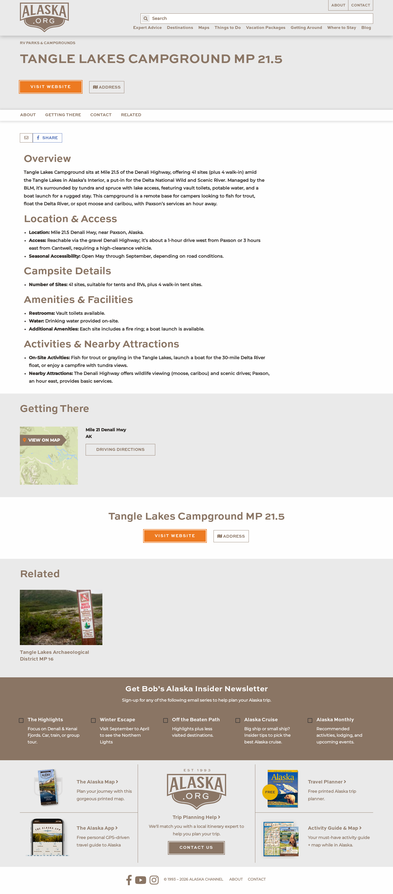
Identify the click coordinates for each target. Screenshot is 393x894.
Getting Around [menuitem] (306, 28)
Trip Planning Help (196, 817)
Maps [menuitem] (203, 28)
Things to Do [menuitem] (228, 28)
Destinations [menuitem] (180, 28)
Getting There (63, 115)
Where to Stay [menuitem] (341, 28)
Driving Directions (120, 450)
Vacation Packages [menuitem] (265, 28)
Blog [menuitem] (366, 28)
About (338, 5)
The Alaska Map (97, 782)
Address (107, 87)
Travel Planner (327, 782)
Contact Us (196, 848)
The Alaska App (97, 828)
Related (131, 115)
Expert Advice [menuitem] (147, 28)
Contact (360, 5)
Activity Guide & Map (335, 828)
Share (47, 138)
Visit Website (50, 87)
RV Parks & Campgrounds (47, 43)
